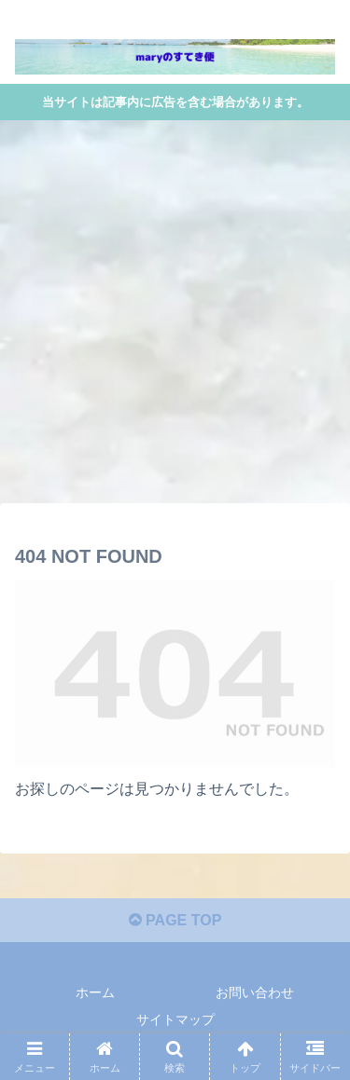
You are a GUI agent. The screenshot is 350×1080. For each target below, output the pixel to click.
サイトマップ (175, 1019)
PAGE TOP (175, 920)
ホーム (95, 992)
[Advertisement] (175, 317)
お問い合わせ (255, 992)
